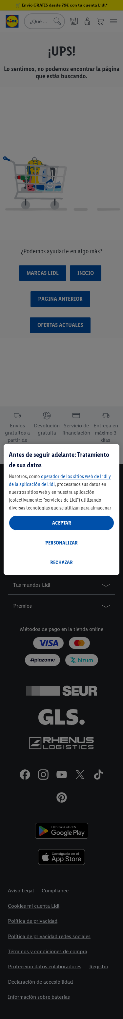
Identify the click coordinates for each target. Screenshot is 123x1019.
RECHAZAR (61, 562)
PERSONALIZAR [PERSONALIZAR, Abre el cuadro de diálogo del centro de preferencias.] (61, 543)
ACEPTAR (61, 523)
